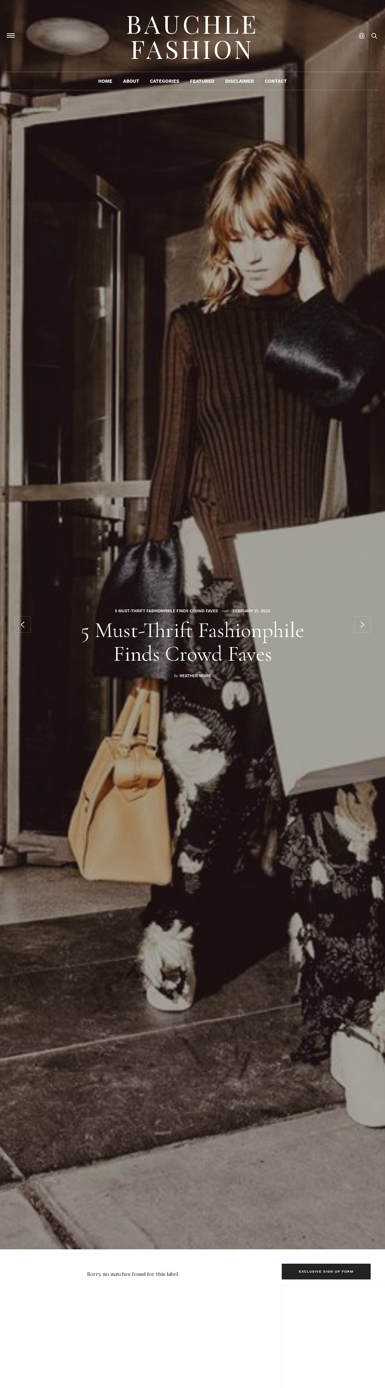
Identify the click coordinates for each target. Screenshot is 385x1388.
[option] (192, 624)
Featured (202, 81)
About (131, 81)
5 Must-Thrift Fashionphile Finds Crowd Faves (166, 611)
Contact (276, 81)
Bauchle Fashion (192, 35)
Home (105, 81)
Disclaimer (239, 81)
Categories (164, 81)
